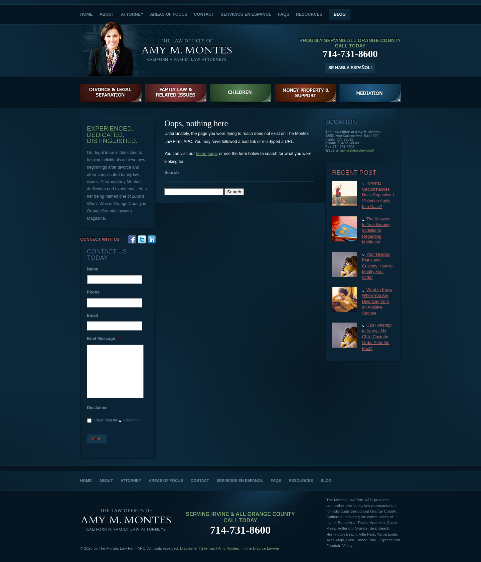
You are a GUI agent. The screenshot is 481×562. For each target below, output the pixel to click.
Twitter (142, 239)
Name (95, 269)
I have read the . (117, 420)
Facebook (132, 239)
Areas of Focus (168, 14)
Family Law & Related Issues (175, 93)
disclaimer (131, 420)
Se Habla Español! (350, 67)
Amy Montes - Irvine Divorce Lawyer (248, 548)
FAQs (283, 14)
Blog (340, 14)
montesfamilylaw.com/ (357, 150)
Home (86, 14)
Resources (309, 14)
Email (94, 315)
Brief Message (103, 338)
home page (206, 153)
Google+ (152, 239)
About (106, 14)
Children (240, 93)
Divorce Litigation (111, 93)
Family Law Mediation (370, 93)
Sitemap (208, 548)
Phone (93, 292)
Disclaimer (99, 407)
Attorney (132, 14)
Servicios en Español (246, 14)
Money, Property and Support (305, 93)
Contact (204, 14)
